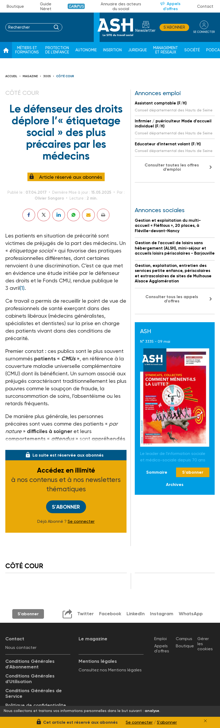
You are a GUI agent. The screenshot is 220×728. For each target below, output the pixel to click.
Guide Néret (45, 6)
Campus (76, 6)
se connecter (204, 32)
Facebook (110, 614)
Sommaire (156, 472)
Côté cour (65, 76)
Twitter (85, 614)
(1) (22, 288)
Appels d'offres (172, 6)
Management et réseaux (165, 50)
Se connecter (81, 521)
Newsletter (145, 30)
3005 (47, 76)
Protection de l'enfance (57, 50)
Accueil (11, 76)
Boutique (15, 6)
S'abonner (174, 27)
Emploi (160, 638)
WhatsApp (191, 614)
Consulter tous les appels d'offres (171, 298)
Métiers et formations (27, 50)
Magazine (30, 76)
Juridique (137, 50)
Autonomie (86, 50)
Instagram (161, 614)
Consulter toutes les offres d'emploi (172, 167)
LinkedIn (136, 614)
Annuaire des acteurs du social (121, 6)
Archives (175, 484)
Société (192, 50)
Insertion (112, 50)
